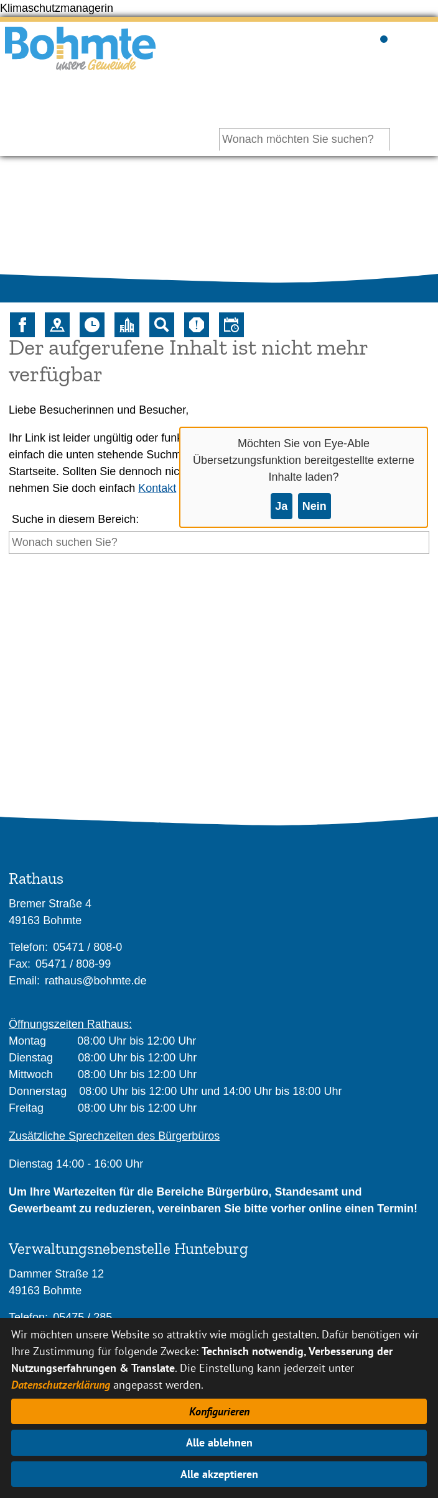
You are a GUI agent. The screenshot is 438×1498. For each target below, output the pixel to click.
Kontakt (157, 488)
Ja (281, 506)
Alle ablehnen (219, 1442)
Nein (314, 506)
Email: (24, 980)
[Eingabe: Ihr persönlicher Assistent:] (304, 139)
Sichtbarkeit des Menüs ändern (421, 37)
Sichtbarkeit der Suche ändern (382, 37)
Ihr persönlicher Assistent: (326, 104)
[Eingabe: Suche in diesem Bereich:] (219, 542)
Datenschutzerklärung (60, 1385)
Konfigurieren (219, 1411)
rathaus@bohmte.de (95, 980)
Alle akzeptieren (219, 1474)
